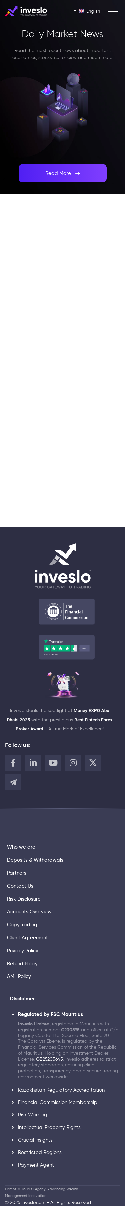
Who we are (21, 847)
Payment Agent (36, 1165)
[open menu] (113, 11)
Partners (16, 873)
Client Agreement (27, 938)
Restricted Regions (40, 1152)
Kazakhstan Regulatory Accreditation (61, 1090)
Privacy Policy (22, 951)
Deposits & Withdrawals (35, 860)
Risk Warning (32, 1115)
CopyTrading (22, 925)
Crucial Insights (35, 1140)
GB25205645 (49, 1059)
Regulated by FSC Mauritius (50, 1014)
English (89, 11)
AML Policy (19, 976)
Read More (62, 173)
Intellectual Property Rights (49, 1127)
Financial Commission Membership (57, 1102)
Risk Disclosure (24, 899)
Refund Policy (22, 964)
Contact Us (20, 886)
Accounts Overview (29, 912)
